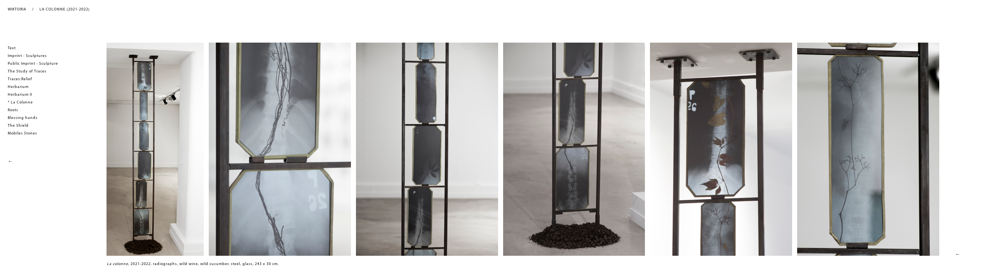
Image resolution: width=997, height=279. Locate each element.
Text (12, 48)
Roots (13, 110)
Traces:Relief (20, 79)
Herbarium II (20, 95)
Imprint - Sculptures (27, 56)
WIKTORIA (17, 9)
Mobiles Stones (22, 133)
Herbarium (18, 87)
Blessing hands (23, 118)
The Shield (18, 126)
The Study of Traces (27, 71)
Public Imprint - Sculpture (33, 64)
